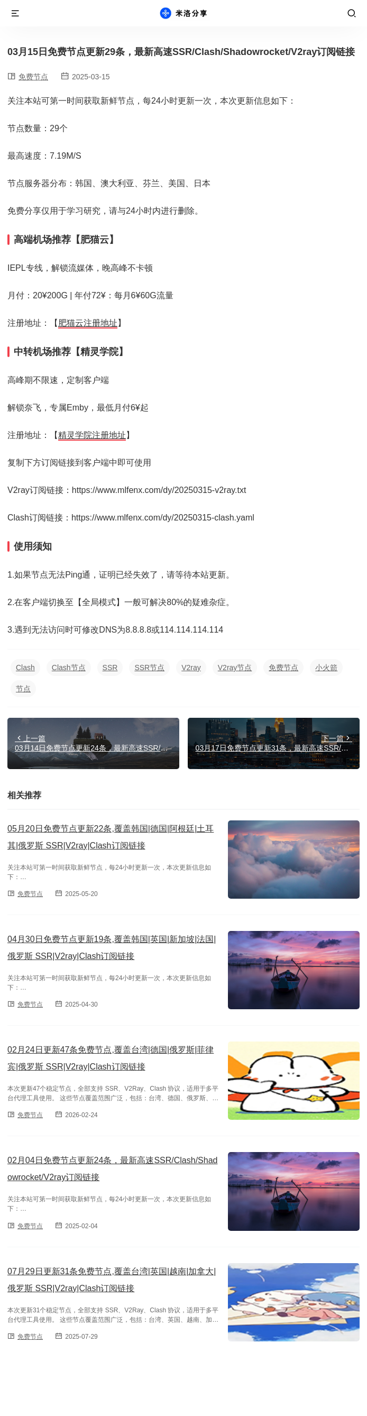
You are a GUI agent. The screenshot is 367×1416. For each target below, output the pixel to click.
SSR (110, 667)
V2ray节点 (235, 667)
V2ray (191, 667)
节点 (23, 688)
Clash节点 (69, 667)
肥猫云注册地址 (87, 322)
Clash (25, 667)
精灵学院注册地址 (92, 435)
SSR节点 (149, 667)
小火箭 (326, 667)
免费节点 (33, 76)
